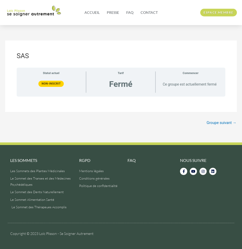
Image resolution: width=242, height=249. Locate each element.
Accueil (92, 12)
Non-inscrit (51, 83)
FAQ (129, 12)
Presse (113, 12)
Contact (149, 12)
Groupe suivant (221, 123)
